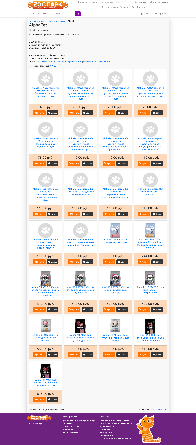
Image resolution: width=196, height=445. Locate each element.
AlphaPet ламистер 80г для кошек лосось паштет (150, 191)
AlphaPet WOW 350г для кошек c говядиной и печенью (115, 289)
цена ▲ (60, 61)
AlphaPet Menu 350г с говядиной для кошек (115, 241)
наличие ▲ (103, 61)
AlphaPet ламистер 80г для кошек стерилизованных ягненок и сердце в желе (115, 193)
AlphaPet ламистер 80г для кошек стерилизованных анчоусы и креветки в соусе (45, 194)
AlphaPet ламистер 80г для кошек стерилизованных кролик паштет (45, 243)
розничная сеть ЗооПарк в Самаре (79, 420)
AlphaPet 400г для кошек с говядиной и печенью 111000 (45, 382)
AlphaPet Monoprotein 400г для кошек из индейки (46, 337)
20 (55, 65)
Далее (52, 112)
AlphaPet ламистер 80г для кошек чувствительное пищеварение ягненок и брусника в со (115, 144)
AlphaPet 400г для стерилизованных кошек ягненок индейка (150, 337)
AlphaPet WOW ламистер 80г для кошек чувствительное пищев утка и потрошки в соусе (150, 92)
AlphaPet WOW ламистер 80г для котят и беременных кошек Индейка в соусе (45, 92)
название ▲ (47, 61)
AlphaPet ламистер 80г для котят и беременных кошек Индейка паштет (80, 242)
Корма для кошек (110, 7)
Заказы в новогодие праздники (114, 420)
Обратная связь (110, 2)
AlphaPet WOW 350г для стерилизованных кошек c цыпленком (80, 289)
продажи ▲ (73, 61)
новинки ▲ (88, 61)
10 (51, 65)
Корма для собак (128, 7)
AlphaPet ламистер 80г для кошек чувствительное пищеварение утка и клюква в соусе (150, 144)
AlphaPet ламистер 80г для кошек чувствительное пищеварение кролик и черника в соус (80, 144)
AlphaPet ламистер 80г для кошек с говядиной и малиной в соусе (80, 191)
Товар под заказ (71, 426)
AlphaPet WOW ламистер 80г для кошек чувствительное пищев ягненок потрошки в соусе (115, 93)
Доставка (141, 7)
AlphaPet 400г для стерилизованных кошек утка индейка (80, 337)
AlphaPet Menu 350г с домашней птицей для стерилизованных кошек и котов (150, 243)
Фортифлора (106, 432)
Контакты (68, 429)
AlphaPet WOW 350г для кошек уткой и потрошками (150, 289)
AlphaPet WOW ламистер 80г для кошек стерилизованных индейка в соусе (45, 142)
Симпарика (105, 429)
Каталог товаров (39, 13)
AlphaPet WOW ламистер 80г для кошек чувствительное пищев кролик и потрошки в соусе (80, 93)
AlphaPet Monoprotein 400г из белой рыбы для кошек (115, 337)
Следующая (160, 409)
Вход (145, 13)
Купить (39, 112)
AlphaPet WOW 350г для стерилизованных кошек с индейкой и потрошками (45, 291)
